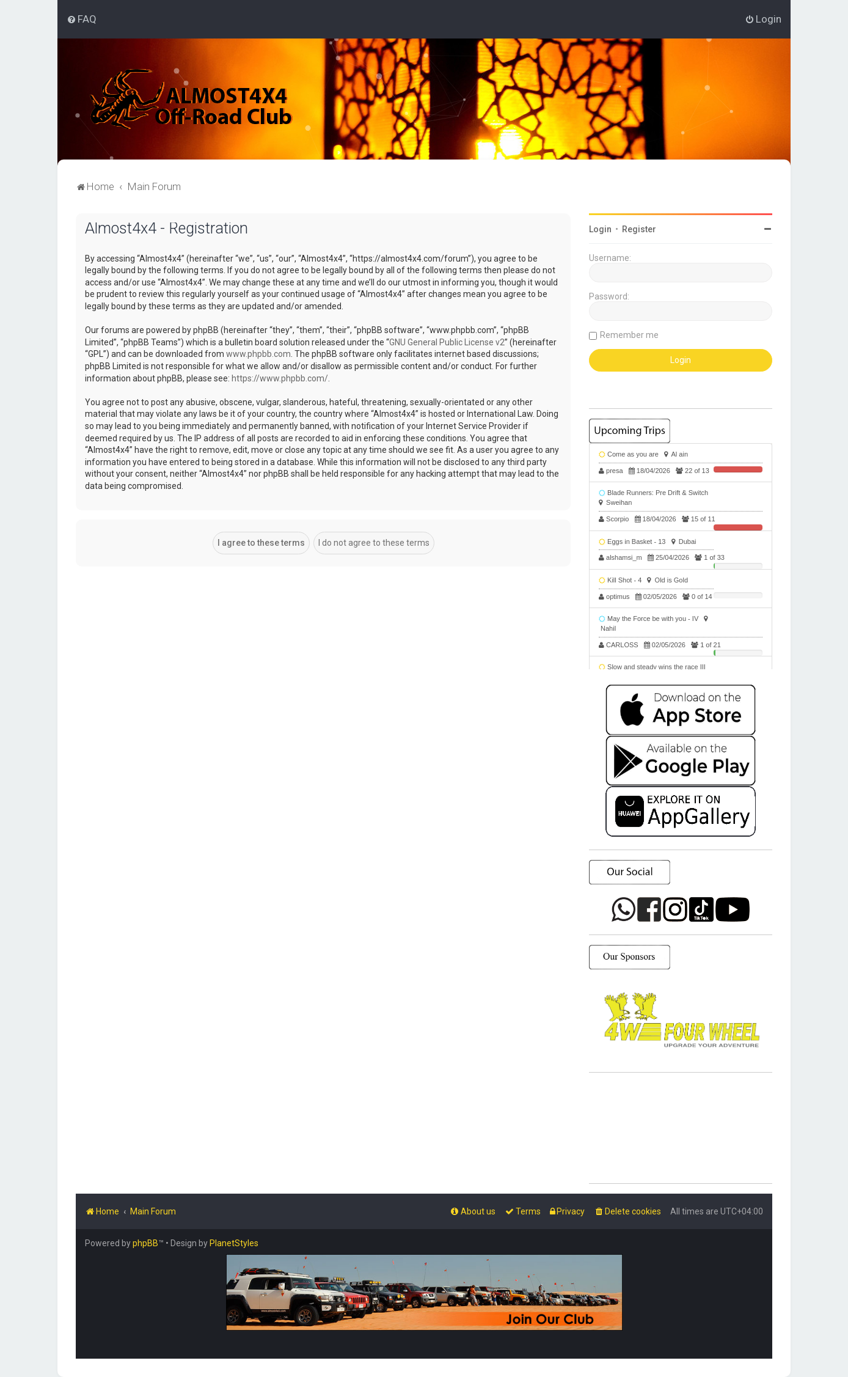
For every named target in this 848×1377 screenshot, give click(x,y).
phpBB (145, 1243)
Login (600, 229)
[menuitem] (82, 19)
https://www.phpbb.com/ (280, 378)
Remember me (629, 335)
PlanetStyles (234, 1243)
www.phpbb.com (258, 354)
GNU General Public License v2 (447, 342)
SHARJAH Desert (680, 1128)
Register (639, 229)
